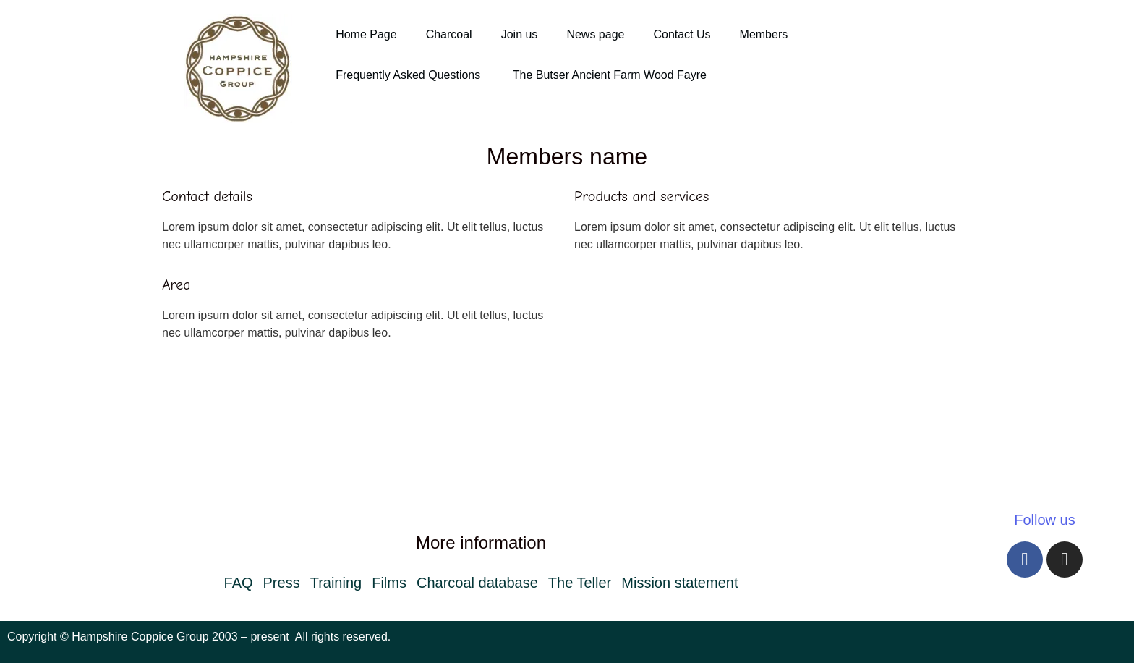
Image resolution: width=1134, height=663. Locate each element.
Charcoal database (477, 583)
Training (336, 583)
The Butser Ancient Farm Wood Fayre (610, 75)
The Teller (579, 583)
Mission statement (679, 583)
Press (281, 583)
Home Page (366, 34)
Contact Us (681, 34)
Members (764, 34)
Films (389, 583)
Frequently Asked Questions (410, 75)
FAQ (238, 583)
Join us (519, 34)
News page (595, 34)
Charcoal (449, 34)
